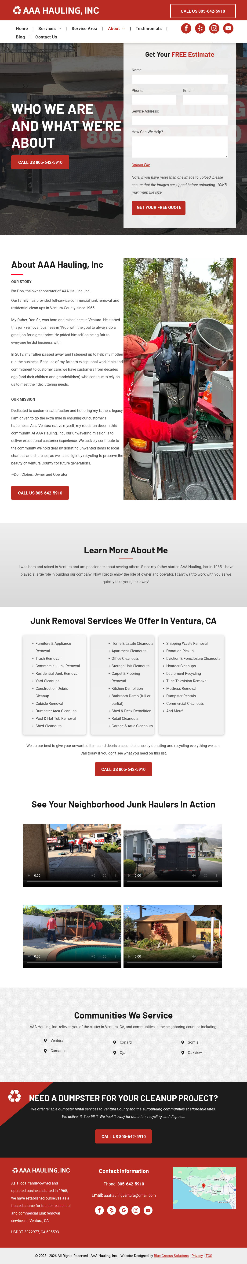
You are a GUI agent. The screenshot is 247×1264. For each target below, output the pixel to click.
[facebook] (186, 29)
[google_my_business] (123, 1211)
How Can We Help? (147, 132)
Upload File (141, 165)
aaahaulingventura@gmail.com (130, 1195)
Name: (137, 70)
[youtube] (228, 29)
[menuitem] (22, 28)
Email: (188, 90)
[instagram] (214, 29)
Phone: (137, 90)
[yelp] (200, 29)
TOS (209, 1256)
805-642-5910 (130, 1183)
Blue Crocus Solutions (171, 1256)
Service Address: (145, 111)
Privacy (197, 1256)
